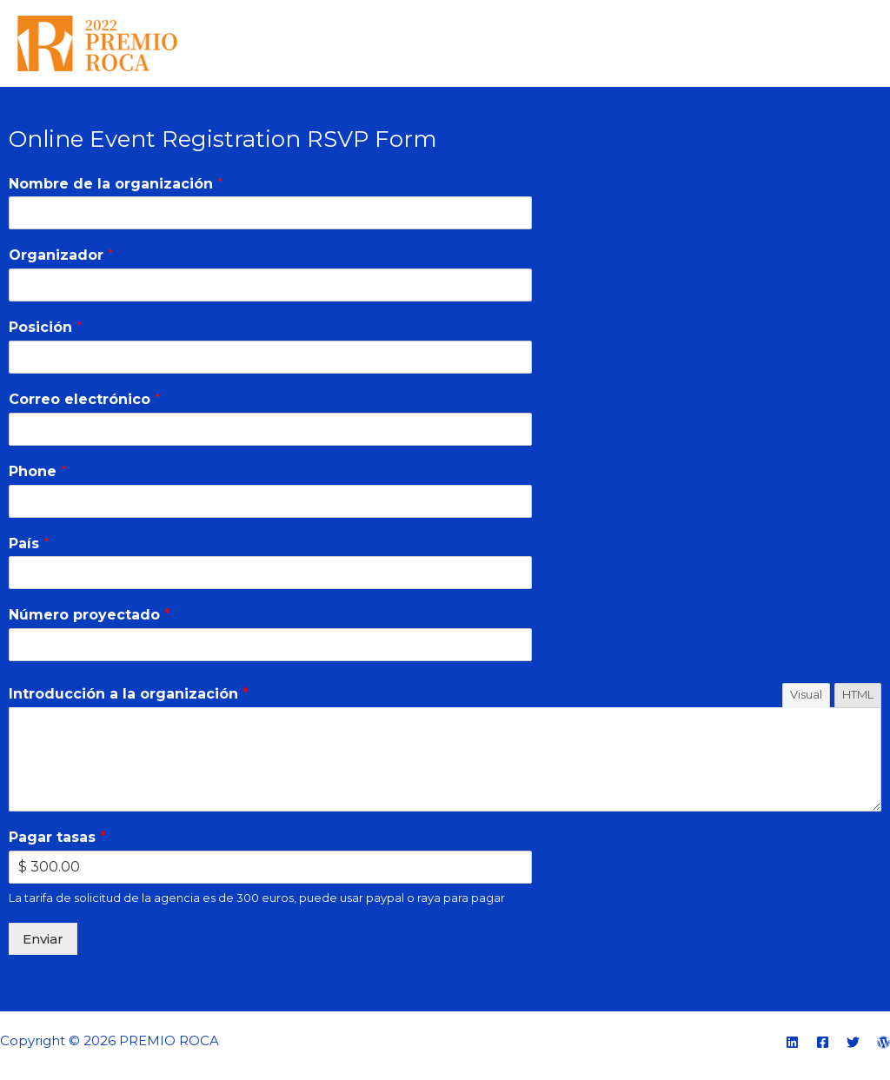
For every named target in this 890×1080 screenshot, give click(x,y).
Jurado (756, 43)
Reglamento (665, 43)
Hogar (577, 43)
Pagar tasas (57, 837)
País (29, 543)
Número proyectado (89, 614)
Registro (832, 43)
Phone (38, 471)
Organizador (61, 255)
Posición (46, 327)
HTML (857, 694)
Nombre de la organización (116, 184)
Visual (806, 694)
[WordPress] (883, 1042)
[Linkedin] (792, 1042)
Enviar (43, 939)
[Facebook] (822, 1042)
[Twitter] (853, 1042)
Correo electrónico (85, 399)
